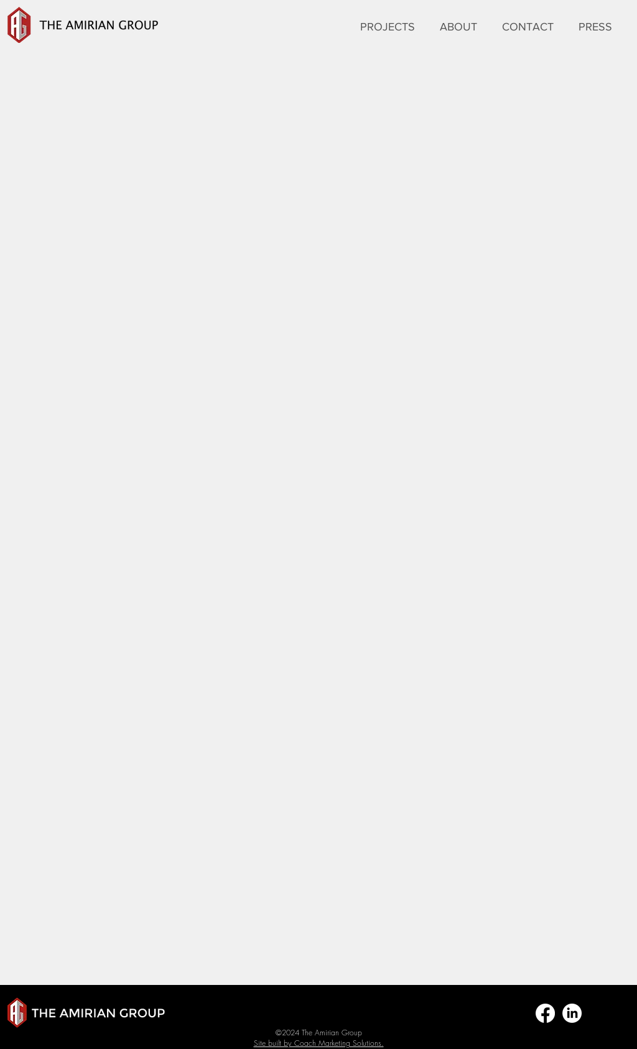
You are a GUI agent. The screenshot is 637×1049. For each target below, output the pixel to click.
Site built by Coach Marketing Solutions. (319, 1043)
